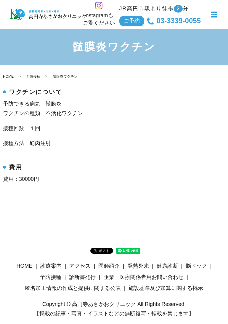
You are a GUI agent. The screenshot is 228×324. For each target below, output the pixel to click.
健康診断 (167, 266)
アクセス (80, 266)
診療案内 (51, 266)
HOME (8, 76)
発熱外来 (138, 266)
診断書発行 (82, 277)
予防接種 (33, 76)
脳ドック (196, 266)
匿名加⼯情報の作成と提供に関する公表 (73, 288)
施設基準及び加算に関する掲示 (166, 288)
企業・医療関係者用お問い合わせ (144, 277)
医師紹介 (109, 266)
